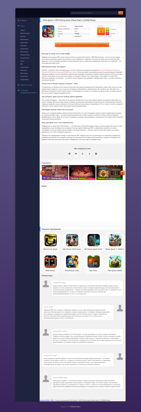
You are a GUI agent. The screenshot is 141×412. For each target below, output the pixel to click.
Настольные (24, 39)
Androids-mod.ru (75, 407)
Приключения (25, 33)
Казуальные (24, 49)
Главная (22, 20)
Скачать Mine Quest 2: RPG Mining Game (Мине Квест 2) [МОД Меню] (84, 45)
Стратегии (23, 70)
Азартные (23, 46)
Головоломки (24, 58)
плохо (110, 33)
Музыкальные (25, 55)
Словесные (24, 76)
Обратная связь (25, 85)
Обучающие (24, 52)
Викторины (24, 73)
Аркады (22, 36)
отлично (111, 29)
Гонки (22, 61)
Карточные (24, 42)
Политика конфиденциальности (27, 91)
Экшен (22, 30)
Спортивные (24, 79)
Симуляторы (24, 67)
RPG (21, 64)
